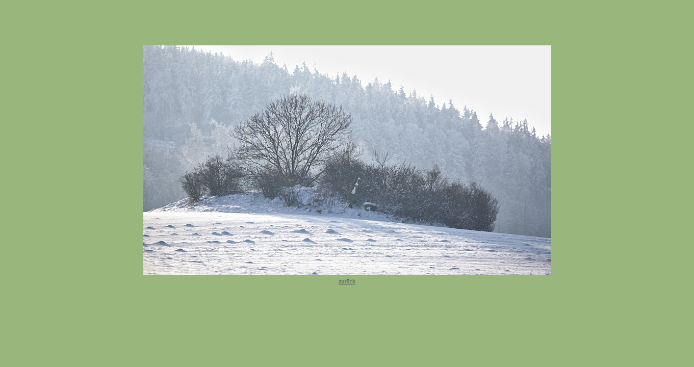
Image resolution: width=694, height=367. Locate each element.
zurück (347, 281)
